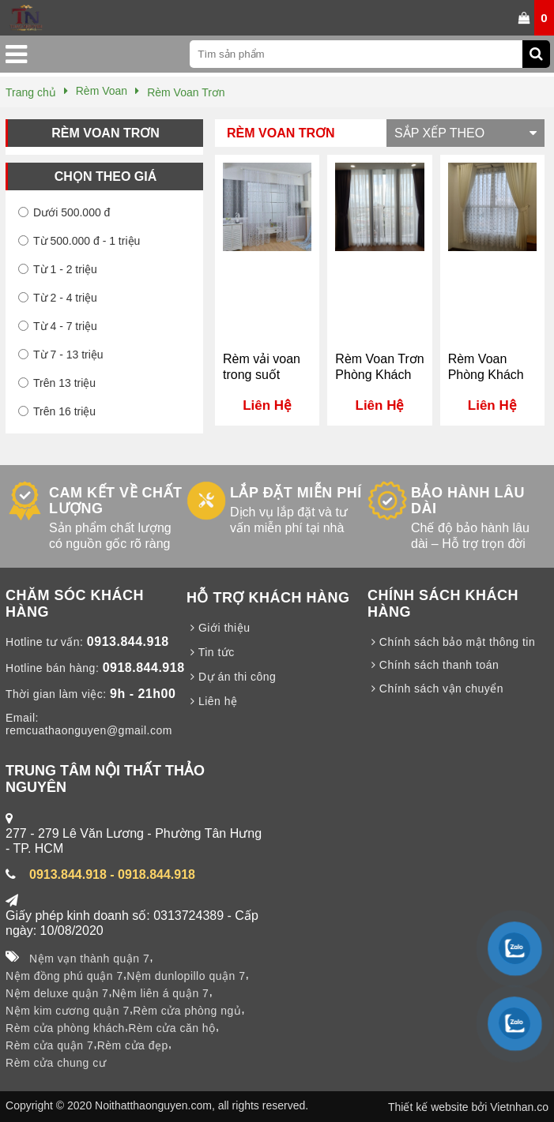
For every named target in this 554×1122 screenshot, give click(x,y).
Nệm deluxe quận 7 (57, 993)
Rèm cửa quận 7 (49, 1045)
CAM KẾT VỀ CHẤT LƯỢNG (116, 500)
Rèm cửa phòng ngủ (187, 1010)
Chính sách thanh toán (433, 665)
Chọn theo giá (105, 176)
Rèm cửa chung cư (56, 1062)
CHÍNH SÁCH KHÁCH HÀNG (442, 603)
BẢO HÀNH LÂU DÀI (468, 500)
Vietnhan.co (519, 1107)
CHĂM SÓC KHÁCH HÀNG (75, 603)
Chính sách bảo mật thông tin (451, 642)
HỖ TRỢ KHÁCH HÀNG (268, 598)
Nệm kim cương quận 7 (68, 1010)
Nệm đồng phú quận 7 (64, 976)
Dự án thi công (231, 676)
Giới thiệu (218, 627)
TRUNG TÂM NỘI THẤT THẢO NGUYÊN (105, 779)
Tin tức (211, 652)
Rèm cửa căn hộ (171, 1028)
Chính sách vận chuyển (435, 688)
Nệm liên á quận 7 (160, 993)
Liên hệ (212, 701)
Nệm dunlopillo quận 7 (185, 976)
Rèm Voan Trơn (105, 133)
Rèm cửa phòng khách (65, 1028)
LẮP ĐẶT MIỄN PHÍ (296, 493)
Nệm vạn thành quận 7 (89, 958)
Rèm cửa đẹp (132, 1045)
